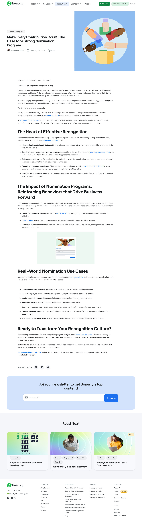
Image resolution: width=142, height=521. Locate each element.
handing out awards (84, 335)
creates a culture (52, 115)
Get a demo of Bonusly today (29, 352)
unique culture (77, 277)
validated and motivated (93, 166)
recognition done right (51, 140)
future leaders (61, 213)
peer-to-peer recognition (100, 152)
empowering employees (29, 120)
